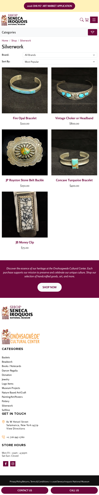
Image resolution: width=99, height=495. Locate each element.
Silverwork (7, 405)
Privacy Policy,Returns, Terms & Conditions (29, 481)
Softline (6, 409)
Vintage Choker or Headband (74, 118)
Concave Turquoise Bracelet (74, 180)
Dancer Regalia (10, 370)
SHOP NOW (50, 287)
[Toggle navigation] (94, 20)
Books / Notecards (11, 366)
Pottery (5, 401)
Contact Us (25, 490)
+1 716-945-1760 (15, 437)
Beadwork (7, 361)
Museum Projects (11, 388)
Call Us (74, 490)
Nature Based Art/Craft (14, 392)
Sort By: (6, 61)
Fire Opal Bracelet (25, 118)
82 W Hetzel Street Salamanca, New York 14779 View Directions (22, 425)
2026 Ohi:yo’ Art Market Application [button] (49, 5)
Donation (7, 374)
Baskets (6, 357)
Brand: (5, 54)
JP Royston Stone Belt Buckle (25, 180)
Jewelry (5, 379)
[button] (82, 19)
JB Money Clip (25, 242)
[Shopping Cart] (87, 19)
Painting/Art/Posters (12, 396)
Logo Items (7, 383)
